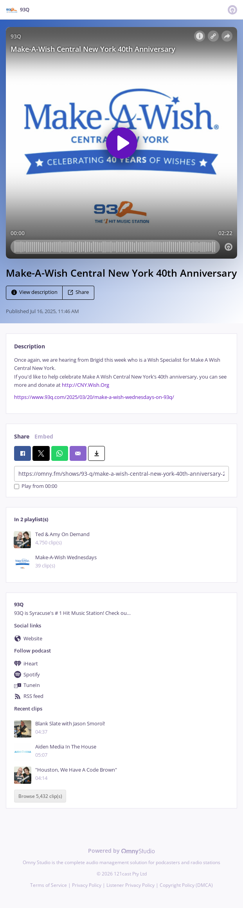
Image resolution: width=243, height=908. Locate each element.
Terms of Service (48, 885)
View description (34, 292)
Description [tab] (29, 346)
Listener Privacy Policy (130, 885)
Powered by (121, 850)
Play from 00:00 (35, 486)
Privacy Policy (86, 885)
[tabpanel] (121, 379)
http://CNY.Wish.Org (85, 385)
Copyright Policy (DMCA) (186, 885)
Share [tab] (21, 436)
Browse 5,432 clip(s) (40, 796)
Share (78, 292)
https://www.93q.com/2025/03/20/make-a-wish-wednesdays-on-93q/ (94, 397)
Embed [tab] (43, 436)
